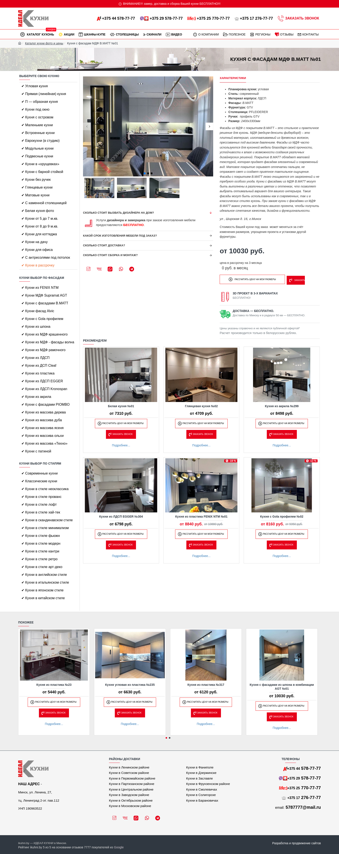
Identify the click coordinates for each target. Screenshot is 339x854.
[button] (87, 126)
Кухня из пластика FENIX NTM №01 (201, 515)
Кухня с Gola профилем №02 (281, 515)
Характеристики (233, 78)
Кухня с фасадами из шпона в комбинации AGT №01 (282, 686)
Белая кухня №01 (121, 405)
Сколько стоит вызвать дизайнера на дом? (118, 212)
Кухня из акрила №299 (282, 405)
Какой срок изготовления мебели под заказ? (120, 235)
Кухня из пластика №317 (205, 684)
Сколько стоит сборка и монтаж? (110, 255)
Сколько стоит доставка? (104, 245)
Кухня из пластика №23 (54, 684)
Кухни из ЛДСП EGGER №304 (121, 515)
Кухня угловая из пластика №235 (130, 684)
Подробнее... (121, 444)
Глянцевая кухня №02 (201, 405)
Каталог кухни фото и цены (44, 43)
